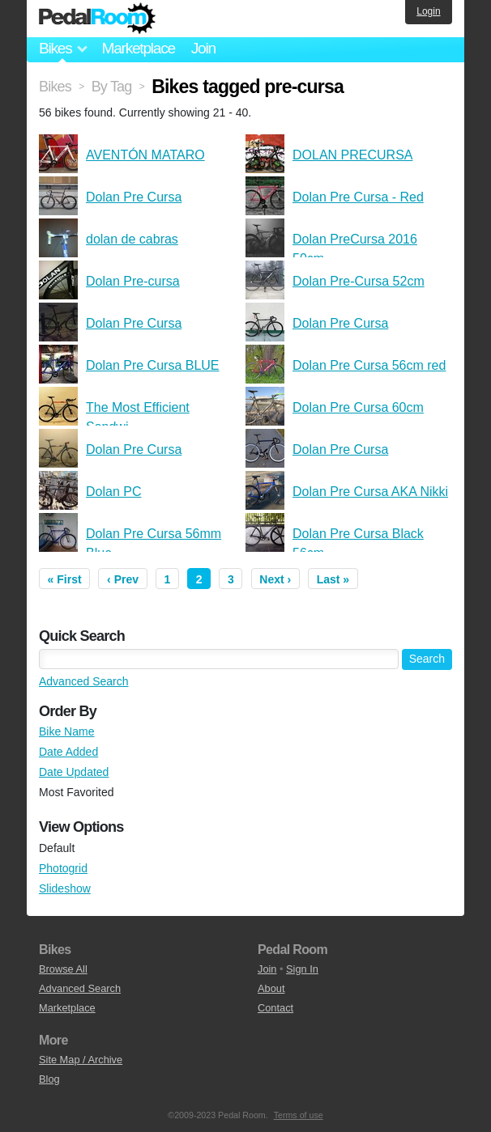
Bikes (55, 86)
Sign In (302, 969)
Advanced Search (84, 681)
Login (428, 11)
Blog (49, 1079)
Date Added (68, 751)
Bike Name (66, 731)
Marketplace (137, 48)
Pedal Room (97, 18)
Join (203, 48)
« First (65, 579)
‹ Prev (123, 579)
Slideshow (65, 888)
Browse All (63, 969)
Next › (275, 579)
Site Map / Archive (80, 1060)
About (271, 988)
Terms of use (298, 1115)
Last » (333, 579)
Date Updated (74, 771)
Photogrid (63, 868)
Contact (275, 1008)
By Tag (112, 86)
